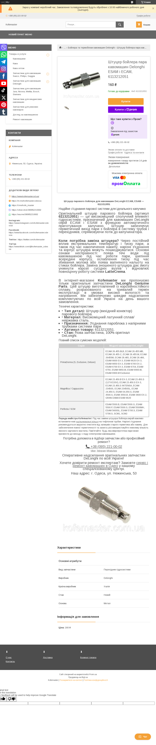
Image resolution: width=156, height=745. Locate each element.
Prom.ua (93, 674)
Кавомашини (19, 59)
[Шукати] (120, 25)
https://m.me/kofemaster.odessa (26, 201)
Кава (15, 63)
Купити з (126, 109)
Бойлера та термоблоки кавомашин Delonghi (91, 47)
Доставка (48, 657)
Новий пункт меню (20, 34)
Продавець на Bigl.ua (78, 677)
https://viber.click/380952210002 (26, 210)
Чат (142, 736)
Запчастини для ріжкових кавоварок (25, 108)
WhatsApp (111, 450)
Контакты (10, 661)
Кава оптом (18, 68)
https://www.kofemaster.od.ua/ (25, 196)
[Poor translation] (12, 699)
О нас (9, 657)
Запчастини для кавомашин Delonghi (27, 82)
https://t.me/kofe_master (23, 205)
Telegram (101, 450)
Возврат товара (88, 657)
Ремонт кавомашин (22, 119)
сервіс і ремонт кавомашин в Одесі (110, 464)
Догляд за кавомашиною (25, 114)
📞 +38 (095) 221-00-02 (103, 446)
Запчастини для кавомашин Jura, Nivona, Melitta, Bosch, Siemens (27, 91)
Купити (125, 101)
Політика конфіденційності (96, 680)
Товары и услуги (17, 54)
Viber (93, 450)
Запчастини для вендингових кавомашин (27, 100)
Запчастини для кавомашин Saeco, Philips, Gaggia (27, 74)
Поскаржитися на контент (71, 680)
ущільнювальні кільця (87, 421)
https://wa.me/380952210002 (25, 214)
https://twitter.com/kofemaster (31, 239)
